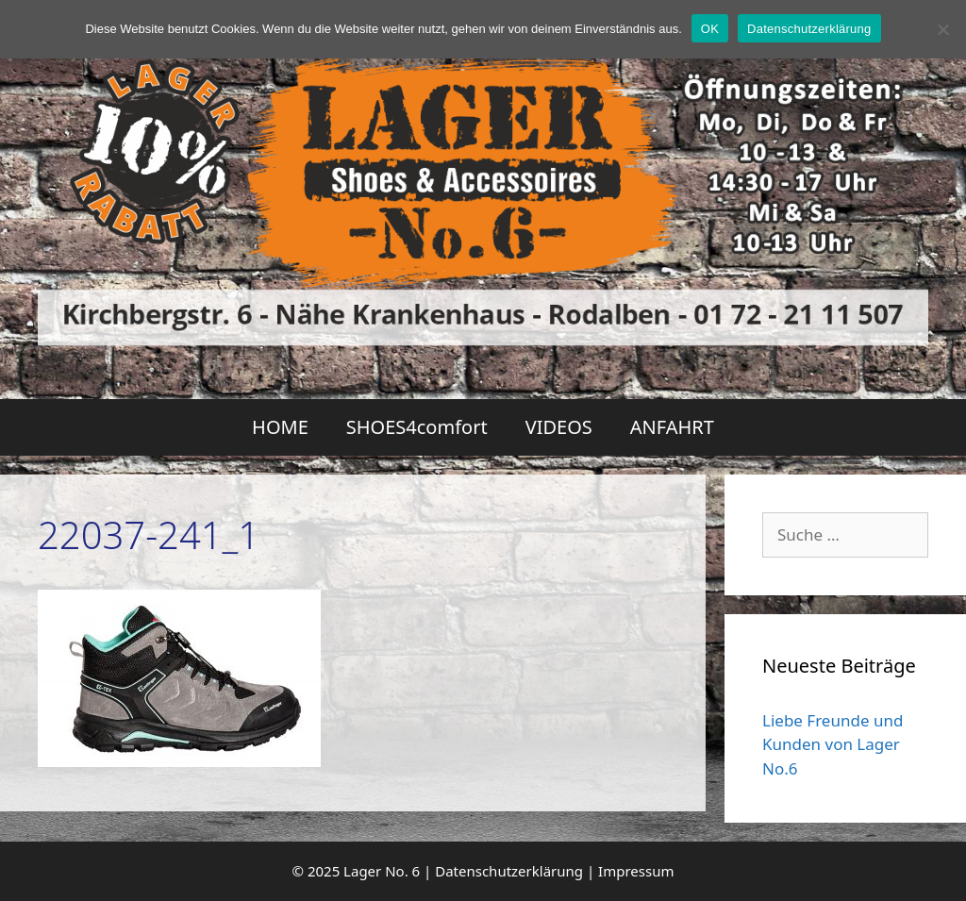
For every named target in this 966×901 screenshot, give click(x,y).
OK (710, 29)
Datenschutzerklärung (509, 870)
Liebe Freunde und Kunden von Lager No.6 (832, 744)
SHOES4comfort (417, 427)
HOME (280, 427)
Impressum (636, 870)
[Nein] (942, 29)
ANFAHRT (672, 427)
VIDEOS (558, 427)
